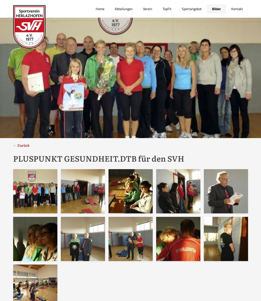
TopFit (167, 8)
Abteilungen (124, 8)
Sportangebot (192, 8)
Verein (147, 8)
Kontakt (237, 8)
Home (100, 8)
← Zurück (21, 145)
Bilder (216, 8)
